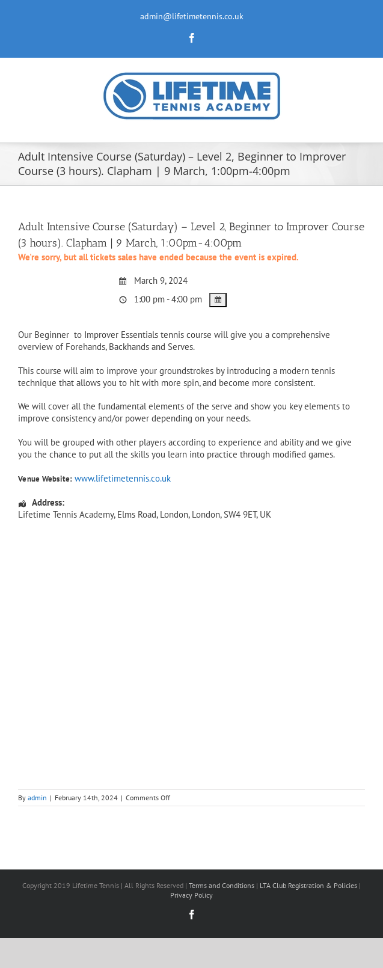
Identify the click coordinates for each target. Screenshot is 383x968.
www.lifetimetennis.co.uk (123, 478)
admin (37, 797)
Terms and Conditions (221, 885)
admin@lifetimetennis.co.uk (192, 16)
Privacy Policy (191, 894)
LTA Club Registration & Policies (309, 885)
